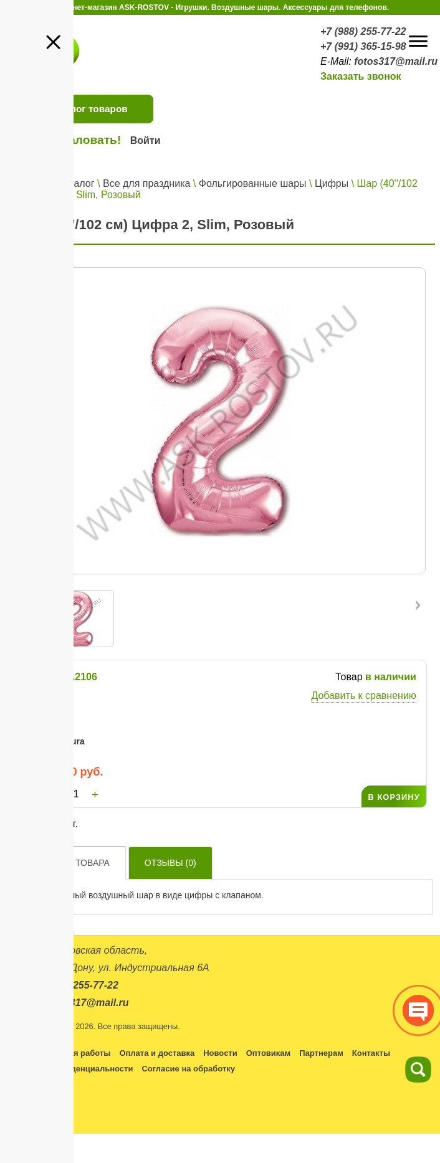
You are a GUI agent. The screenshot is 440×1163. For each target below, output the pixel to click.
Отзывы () (170, 863)
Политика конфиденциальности (68, 1068)
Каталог (76, 183)
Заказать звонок (360, 76)
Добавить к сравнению (363, 695)
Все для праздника (146, 183)
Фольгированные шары (253, 183)
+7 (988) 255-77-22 (363, 31)
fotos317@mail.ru (396, 61)
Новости (220, 1053)
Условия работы (77, 1053)
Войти (145, 140)
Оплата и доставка (156, 1053)
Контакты (371, 1053)
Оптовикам (268, 1053)
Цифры (331, 183)
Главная (31, 183)
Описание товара (67, 863)
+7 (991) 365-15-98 (363, 46)
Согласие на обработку (188, 1068)
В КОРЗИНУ (393, 797)
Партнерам (321, 1053)
